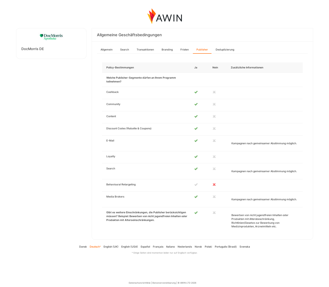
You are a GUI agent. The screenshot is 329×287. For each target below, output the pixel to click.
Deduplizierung (225, 49)
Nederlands (185, 246)
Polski (208, 246)
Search (124, 49)
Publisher (202, 49)
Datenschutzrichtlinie (140, 282)
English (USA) (129, 246)
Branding (167, 49)
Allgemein (107, 49)
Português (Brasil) (226, 246)
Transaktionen (145, 49)
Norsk (198, 246)
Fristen (184, 49)
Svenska (245, 246)
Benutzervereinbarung (164, 282)
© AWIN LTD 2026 (187, 282)
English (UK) (111, 246)
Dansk (83, 246)
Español (145, 246)
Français (158, 246)
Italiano (170, 246)
